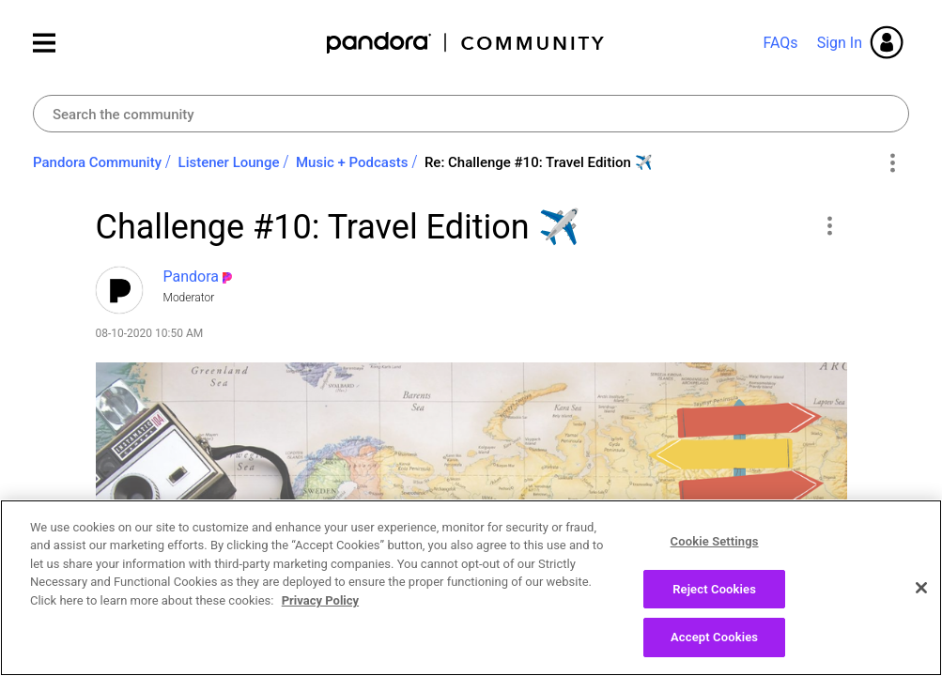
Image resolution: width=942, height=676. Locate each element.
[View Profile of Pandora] (191, 276)
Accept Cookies (714, 653)
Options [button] (891, 163)
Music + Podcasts (352, 162)
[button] (829, 225)
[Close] (921, 603)
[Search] (471, 113)
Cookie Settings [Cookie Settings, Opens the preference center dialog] (715, 557)
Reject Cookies (714, 605)
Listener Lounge (229, 162)
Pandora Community (466, 42)
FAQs (780, 43)
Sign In (839, 43)
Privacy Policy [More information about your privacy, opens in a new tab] (320, 616)
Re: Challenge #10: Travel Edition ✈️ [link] (539, 162)
